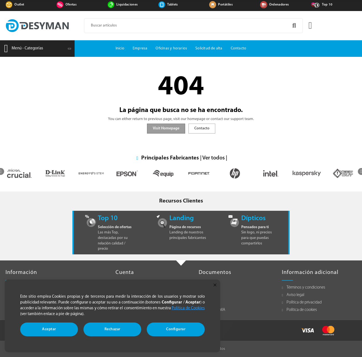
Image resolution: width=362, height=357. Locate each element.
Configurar (175, 329)
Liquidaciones (127, 4)
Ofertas (71, 4)
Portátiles (225, 4)
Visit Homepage (166, 128)
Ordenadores (279, 4)
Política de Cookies (188, 308)
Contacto (201, 128)
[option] (19, 173)
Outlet (19, 4)
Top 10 (327, 4)
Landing (181, 218)
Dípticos (253, 218)
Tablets (172, 4)
